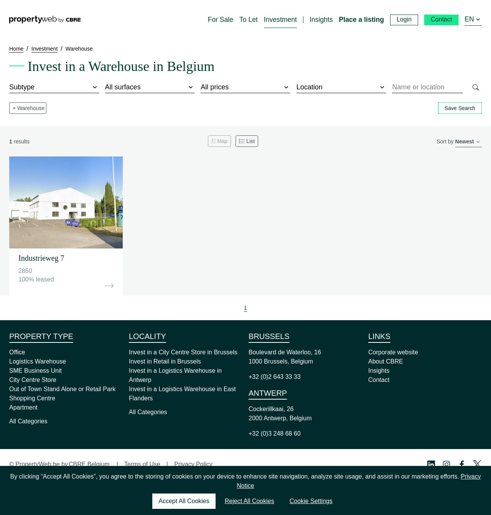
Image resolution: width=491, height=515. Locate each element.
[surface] (150, 87)
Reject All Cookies (249, 501)
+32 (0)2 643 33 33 (275, 376)
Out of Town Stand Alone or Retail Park (62, 389)
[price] (245, 87)
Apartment (23, 407)
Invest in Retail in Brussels (165, 361)
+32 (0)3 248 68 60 (275, 433)
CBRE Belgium (89, 464)
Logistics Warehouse (37, 361)
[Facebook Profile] (461, 464)
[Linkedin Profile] (431, 464)
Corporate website (393, 352)
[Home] (45, 19)
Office (17, 352)
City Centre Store (32, 380)
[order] (468, 142)
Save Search (460, 108)
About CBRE (385, 361)
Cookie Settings (311, 501)
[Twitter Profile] (477, 464)
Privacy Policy (193, 464)
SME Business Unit (35, 370)
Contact (378, 380)
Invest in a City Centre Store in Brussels (183, 352)
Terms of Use (142, 464)
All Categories (28, 421)
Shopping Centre (32, 398)
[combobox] (427, 87)
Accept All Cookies (183, 501)
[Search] (475, 87)
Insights (378, 370)
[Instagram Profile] (446, 464)
